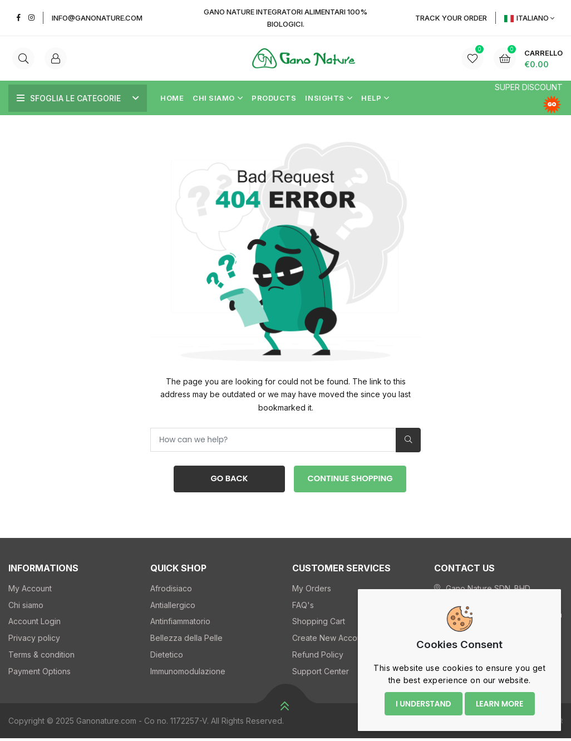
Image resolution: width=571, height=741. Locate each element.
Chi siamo (218, 98)
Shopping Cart (318, 624)
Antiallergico (172, 607)
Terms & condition (41, 656)
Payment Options (39, 673)
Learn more (499, 701)
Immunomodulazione (187, 673)
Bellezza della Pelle (186, 640)
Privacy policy (34, 640)
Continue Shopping (350, 480)
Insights (328, 98)
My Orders (311, 590)
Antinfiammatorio (180, 624)
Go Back (227, 480)
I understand (421, 701)
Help (375, 98)
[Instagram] (31, 17)
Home (172, 97)
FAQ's (303, 607)
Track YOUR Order (451, 17)
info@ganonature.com (97, 17)
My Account (30, 590)
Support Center (320, 673)
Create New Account (330, 640)
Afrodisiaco (171, 590)
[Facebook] (19, 17)
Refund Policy (317, 656)
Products (274, 97)
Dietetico (166, 656)
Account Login (34, 624)
